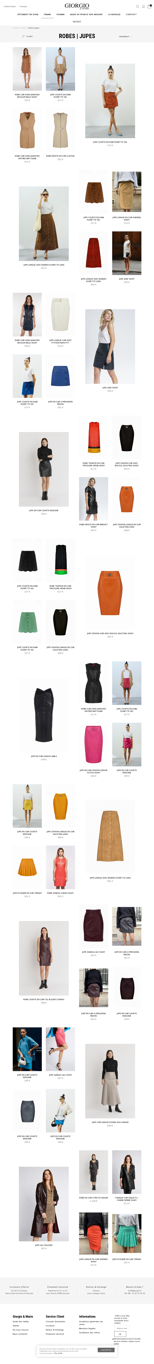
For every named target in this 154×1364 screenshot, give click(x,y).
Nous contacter (20, 1334)
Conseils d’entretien (55, 1321)
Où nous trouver (21, 1330)
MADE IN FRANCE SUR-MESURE (86, 14)
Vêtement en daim (27, 14)
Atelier (16, 1325)
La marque (114, 14)
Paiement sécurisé (57, 1287)
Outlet (77, 21)
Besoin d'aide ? (134, 1287)
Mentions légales (87, 1328)
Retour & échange (96, 1287)
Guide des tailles (21, 1321)
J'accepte (106, 1350)
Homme (61, 14)
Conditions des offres (89, 1332)
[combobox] (10, 6)
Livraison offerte (19, 1287)
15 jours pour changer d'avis (96, 1292)
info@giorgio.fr (134, 1290)
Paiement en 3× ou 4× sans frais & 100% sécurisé (57, 1292)
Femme (47, 14)
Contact (131, 14)
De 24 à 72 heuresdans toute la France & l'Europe (19, 1292)
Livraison (50, 1325)
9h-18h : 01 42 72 (135, 1293)
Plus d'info (58, 1353)
